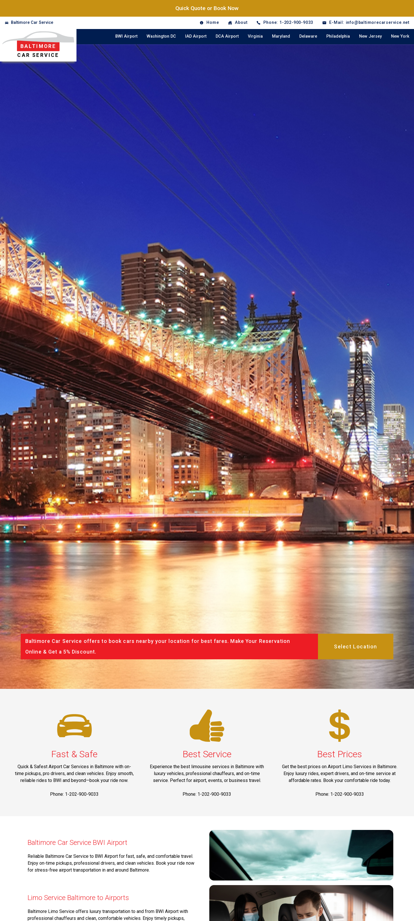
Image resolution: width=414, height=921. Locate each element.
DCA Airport (227, 36)
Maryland (281, 36)
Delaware (308, 36)
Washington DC (161, 36)
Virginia (255, 36)
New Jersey (370, 36)
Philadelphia (338, 36)
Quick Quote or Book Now (207, 8)
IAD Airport (195, 36)
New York (400, 36)
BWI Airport (126, 36)
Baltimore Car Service (32, 22)
